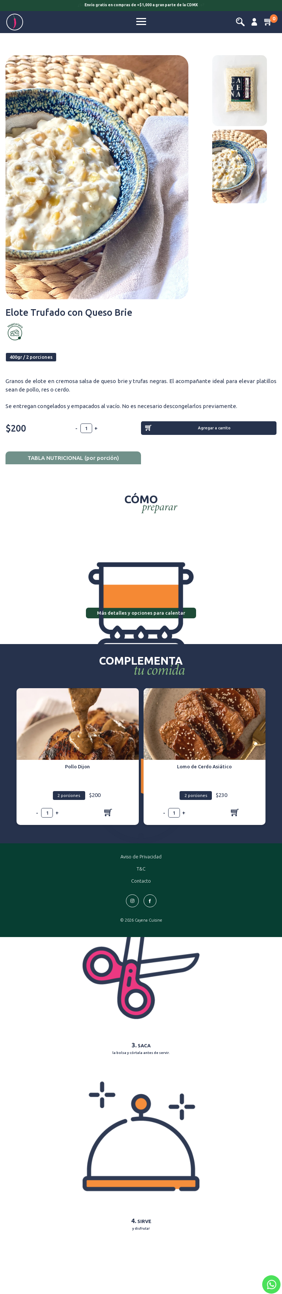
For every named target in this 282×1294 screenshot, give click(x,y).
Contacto (141, 880)
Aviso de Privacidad (141, 856)
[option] (141, 6)
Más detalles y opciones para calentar (141, 612)
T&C (141, 868)
